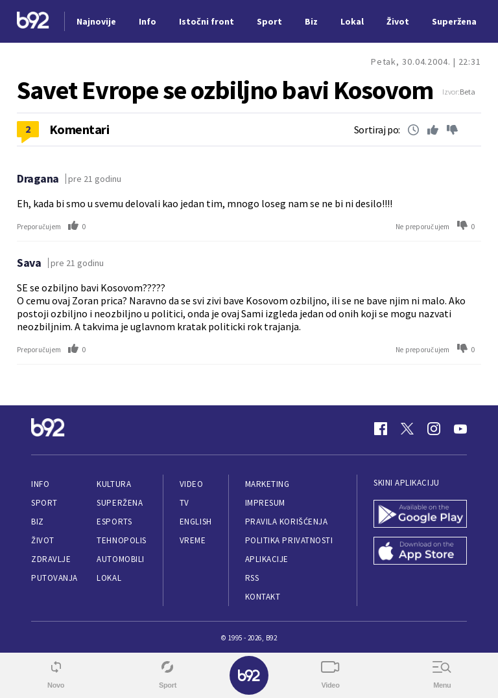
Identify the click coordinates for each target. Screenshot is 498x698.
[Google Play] (420, 515)
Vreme (193, 540)
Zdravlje (51, 559)
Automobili (120, 559)
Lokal (109, 577)
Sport (44, 502)
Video (192, 484)
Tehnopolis (121, 540)
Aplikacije (267, 559)
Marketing (267, 484)
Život (42, 540)
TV (184, 502)
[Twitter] (407, 428)
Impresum (265, 502)
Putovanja (54, 577)
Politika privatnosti (289, 540)
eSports (114, 521)
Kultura (114, 484)
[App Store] (420, 552)
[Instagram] (433, 428)
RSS (252, 577)
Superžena (120, 502)
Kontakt (263, 596)
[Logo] (33, 22)
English (196, 521)
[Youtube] (460, 428)
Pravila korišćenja (286, 521)
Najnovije (96, 21)
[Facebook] (380, 428)
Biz (37, 521)
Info (40, 484)
